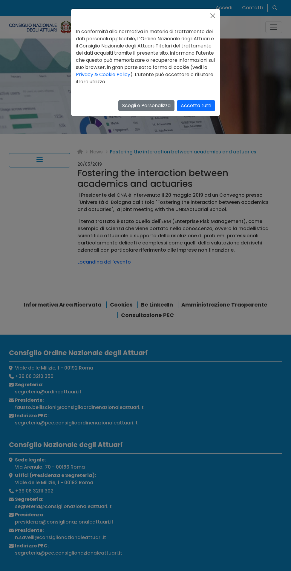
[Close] (213, 16)
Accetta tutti (196, 105)
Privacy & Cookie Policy (103, 74)
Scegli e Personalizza (146, 105)
